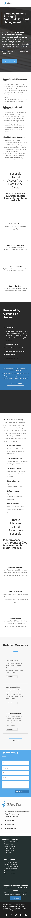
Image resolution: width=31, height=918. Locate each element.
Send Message (22, 791)
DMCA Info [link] (21, 906)
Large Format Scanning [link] (11, 864)
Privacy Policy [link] (13, 906)
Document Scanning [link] (10, 862)
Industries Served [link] (9, 846)
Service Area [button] (15, 898)
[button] (26, 4)
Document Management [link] (11, 866)
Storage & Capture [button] (9, 327)
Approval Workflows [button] (9, 354)
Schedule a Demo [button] (15, 383)
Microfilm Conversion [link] (11, 871)
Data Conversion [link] (9, 873)
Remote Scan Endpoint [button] (10, 358)
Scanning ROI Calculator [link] (11, 842)
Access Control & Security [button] (11, 344)
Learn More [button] (11, 676)
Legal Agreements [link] (14, 905)
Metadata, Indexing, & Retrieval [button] (13, 348)
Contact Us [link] (7, 852)
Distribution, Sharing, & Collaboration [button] (14, 351)
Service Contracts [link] (9, 848)
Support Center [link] (9, 850)
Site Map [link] (5, 905)
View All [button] (15, 740)
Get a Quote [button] (9, 61)
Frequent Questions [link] (10, 844)
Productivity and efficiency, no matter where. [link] (15, 369)
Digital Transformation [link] (11, 869)
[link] (8, 3)
